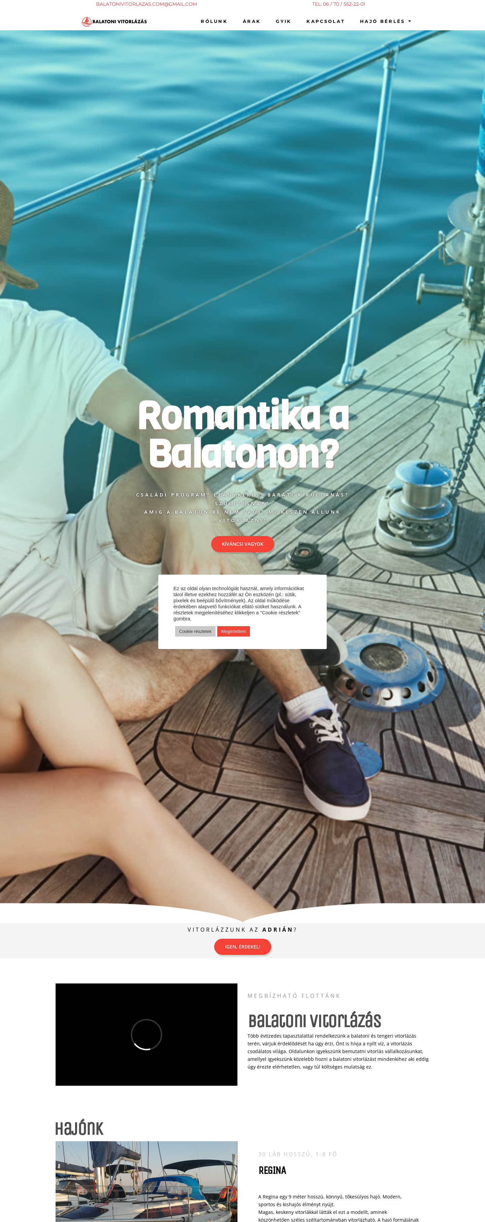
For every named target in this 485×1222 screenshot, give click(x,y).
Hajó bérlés (386, 21)
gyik (283, 21)
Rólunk (214, 21)
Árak (252, 21)
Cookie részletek (195, 631)
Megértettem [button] (233, 631)
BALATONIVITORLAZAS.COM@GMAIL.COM (146, 4)
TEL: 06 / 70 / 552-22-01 (338, 4)
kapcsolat (325, 21)
